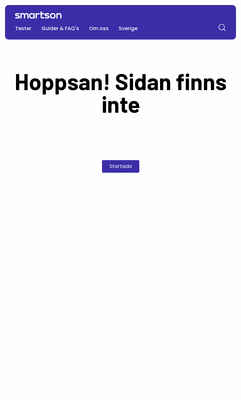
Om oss (99, 28)
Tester (23, 28)
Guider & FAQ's (60, 28)
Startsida (121, 166)
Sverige (128, 28)
